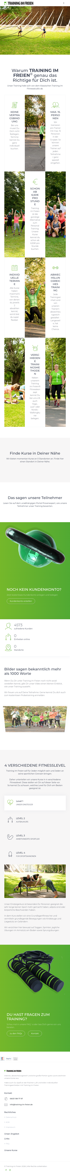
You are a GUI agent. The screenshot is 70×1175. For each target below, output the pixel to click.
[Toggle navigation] (64, 3)
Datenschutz (10, 1117)
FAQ (6, 1144)
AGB (7, 1122)
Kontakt (35, 1033)
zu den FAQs (16, 1033)
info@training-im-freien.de (21, 1104)
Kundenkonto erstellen (21, 601)
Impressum (9, 1127)
